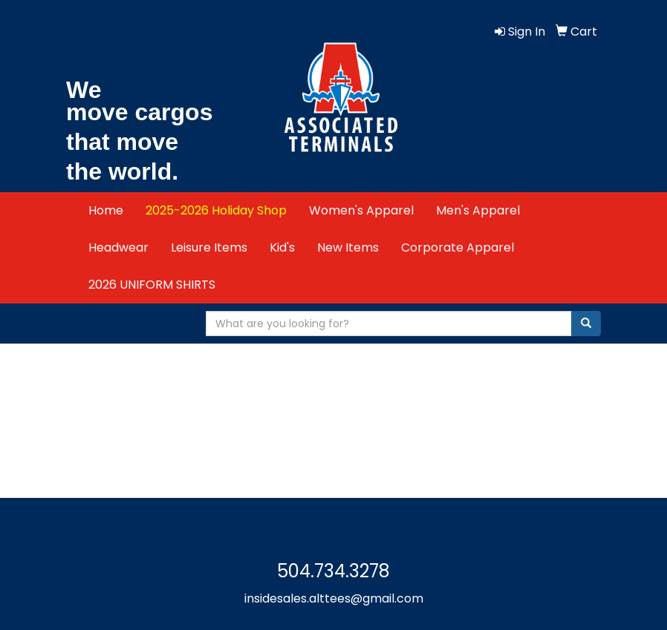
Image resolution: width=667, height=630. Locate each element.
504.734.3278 (333, 571)
